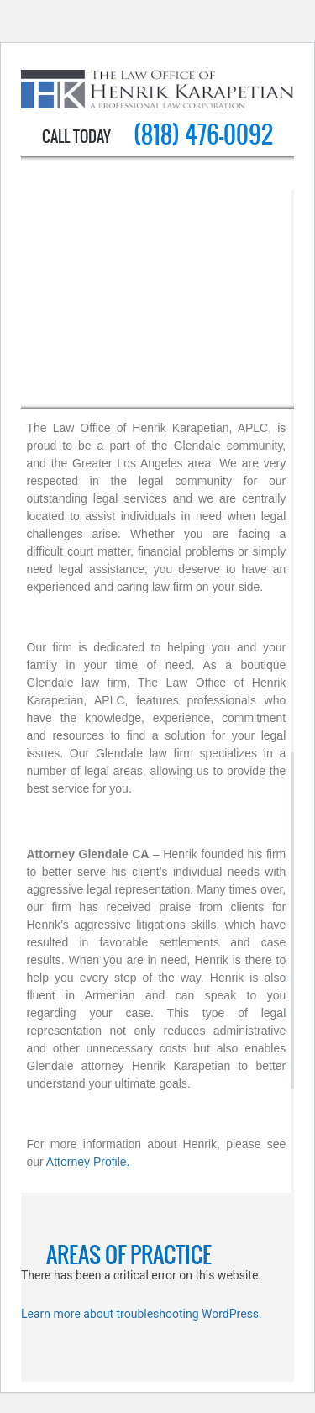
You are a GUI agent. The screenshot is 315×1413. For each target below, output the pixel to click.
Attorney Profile (86, 1161)
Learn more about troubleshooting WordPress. (141, 1314)
